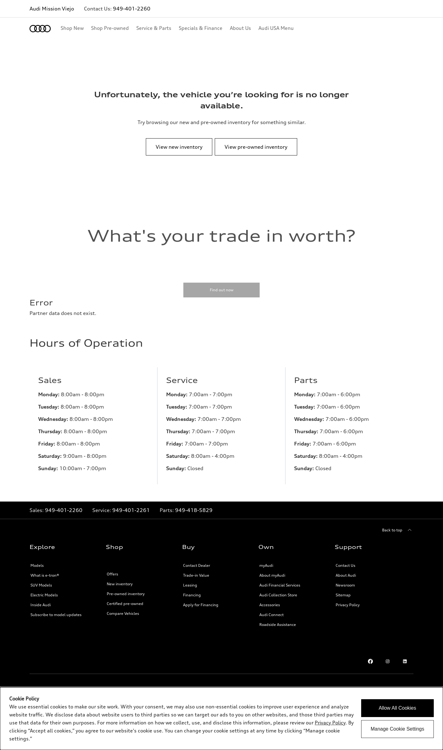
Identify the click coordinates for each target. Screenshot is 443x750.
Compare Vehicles (123, 613)
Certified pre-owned (125, 603)
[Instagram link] (387, 661)
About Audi (346, 575)
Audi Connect (271, 614)
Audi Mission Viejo (52, 9)
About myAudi (272, 575)
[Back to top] (397, 530)
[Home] (40, 28)
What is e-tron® (44, 575)
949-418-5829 (194, 510)
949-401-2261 (131, 510)
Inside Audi (40, 605)
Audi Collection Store (278, 595)
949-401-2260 (131, 9)
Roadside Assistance (277, 624)
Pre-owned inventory (126, 593)
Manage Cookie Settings (397, 729)
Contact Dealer (196, 565)
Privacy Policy (348, 605)
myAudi (266, 565)
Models (37, 565)
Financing (192, 595)
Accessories (269, 605)
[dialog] (221, 718)
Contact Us (345, 565)
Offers (112, 574)
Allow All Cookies (397, 708)
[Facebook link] (370, 661)
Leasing (190, 585)
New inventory (120, 584)
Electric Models (44, 595)
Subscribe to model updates (56, 614)
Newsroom (345, 585)
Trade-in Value (196, 575)
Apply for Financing (200, 605)
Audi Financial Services (279, 585)
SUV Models (41, 585)
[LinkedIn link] (404, 661)
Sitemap (343, 595)
